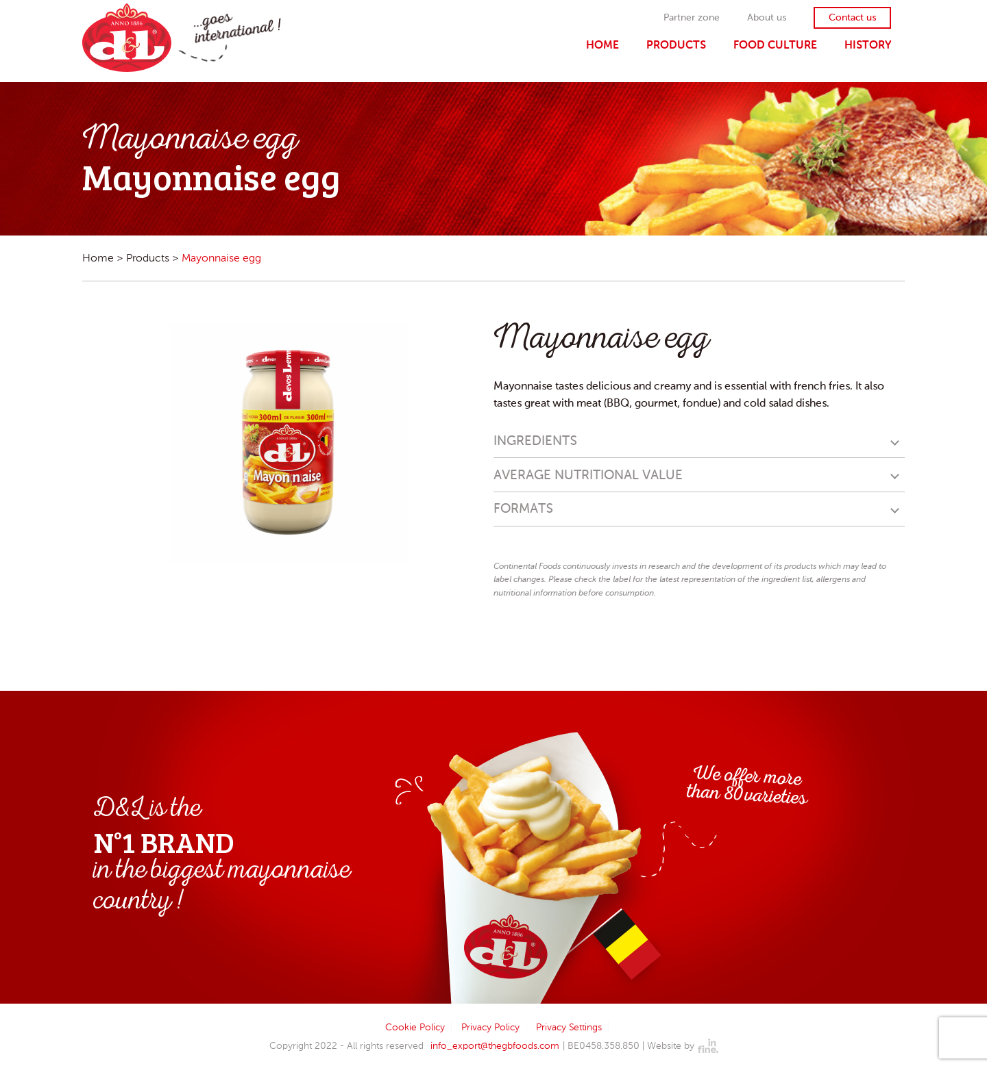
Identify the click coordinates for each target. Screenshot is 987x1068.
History (867, 44)
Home (602, 44)
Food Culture (775, 44)
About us (766, 18)
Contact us (852, 18)
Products (676, 44)
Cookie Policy (415, 1027)
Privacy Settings (569, 1027)
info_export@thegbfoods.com (494, 1046)
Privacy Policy (490, 1027)
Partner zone (691, 18)
